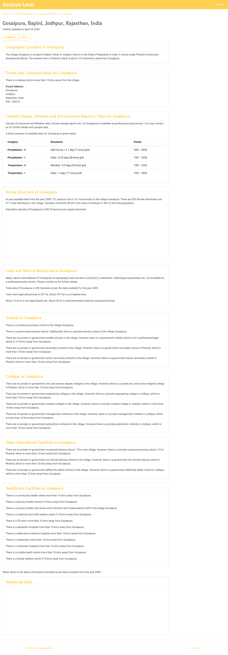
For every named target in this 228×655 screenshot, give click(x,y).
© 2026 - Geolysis (39, 648)
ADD (23, 37)
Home (6, 13)
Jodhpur (41, 13)
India (16, 13)
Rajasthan (27, 13)
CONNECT (10, 37)
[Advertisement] (85, 236)
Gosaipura (66, 13)
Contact (194, 647)
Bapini (53, 13)
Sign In (220, 4)
